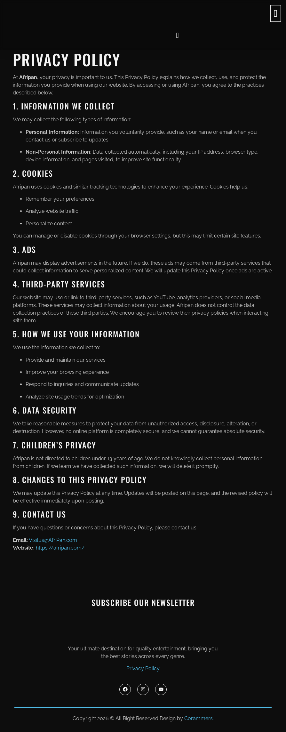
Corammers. (199, 718)
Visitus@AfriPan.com (53, 540)
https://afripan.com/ (60, 548)
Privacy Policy (143, 668)
